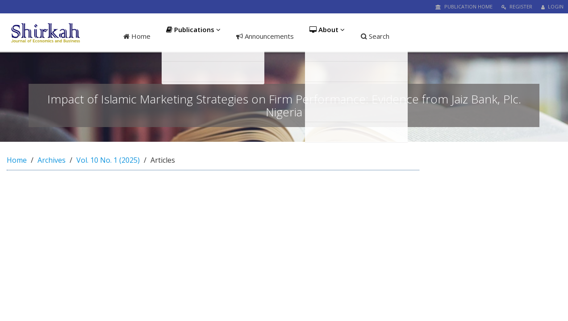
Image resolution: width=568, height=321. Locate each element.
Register (516, 6)
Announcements (266, 36)
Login (552, 6)
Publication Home (464, 6)
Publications (193, 36)
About (329, 36)
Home (136, 36)
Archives (52, 160)
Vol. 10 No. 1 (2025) (108, 160)
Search (378, 36)
